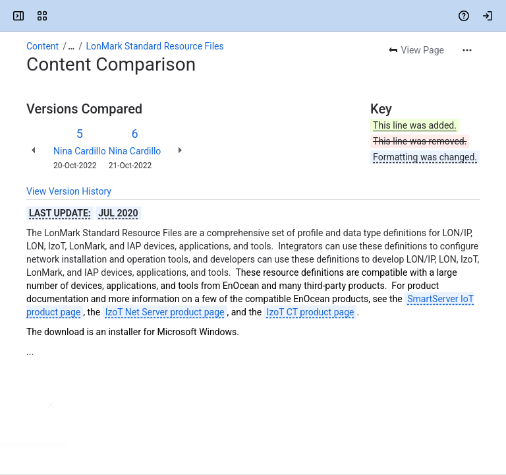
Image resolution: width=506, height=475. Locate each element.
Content (42, 46)
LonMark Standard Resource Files (155, 46)
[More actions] (467, 50)
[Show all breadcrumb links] (71, 46)
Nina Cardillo (79, 151)
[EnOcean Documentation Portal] (60, 15)
